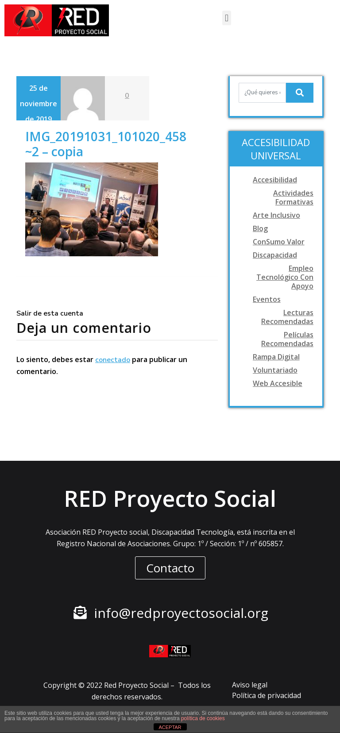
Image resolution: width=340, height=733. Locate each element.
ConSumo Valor (279, 241)
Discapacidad (275, 255)
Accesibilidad (275, 179)
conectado (112, 360)
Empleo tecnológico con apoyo (284, 277)
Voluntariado (275, 370)
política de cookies (203, 718)
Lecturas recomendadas (287, 317)
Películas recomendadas (287, 339)
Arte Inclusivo (276, 215)
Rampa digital (276, 356)
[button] (226, 18)
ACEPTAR (169, 727)
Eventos (267, 299)
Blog (260, 228)
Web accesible (277, 383)
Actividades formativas (293, 197)
